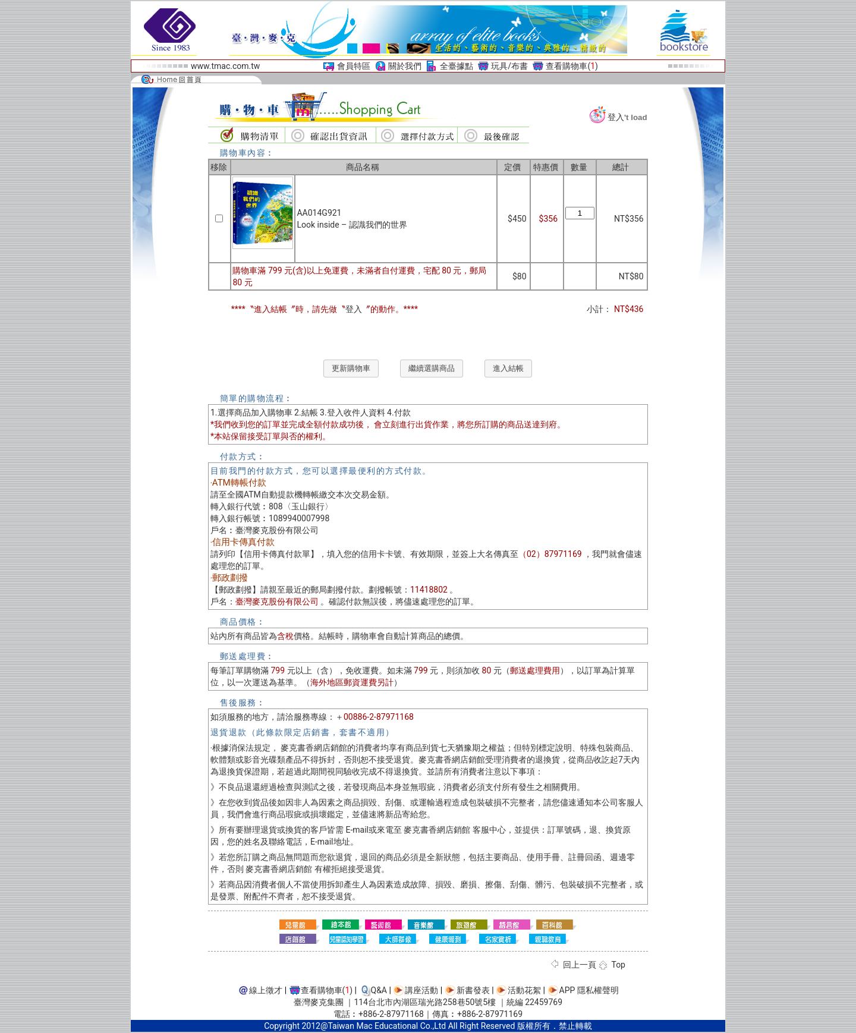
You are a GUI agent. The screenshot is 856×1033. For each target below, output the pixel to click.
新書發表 (473, 990)
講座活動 (421, 990)
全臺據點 (456, 66)
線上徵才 (265, 990)
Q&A (379, 990)
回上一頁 (579, 964)
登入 (616, 117)
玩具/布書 (509, 66)
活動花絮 (524, 990)
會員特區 (353, 66)
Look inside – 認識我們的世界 (352, 224)
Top (618, 964)
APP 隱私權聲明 (589, 990)
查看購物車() (572, 66)
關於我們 (404, 66)
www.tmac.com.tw (225, 66)
